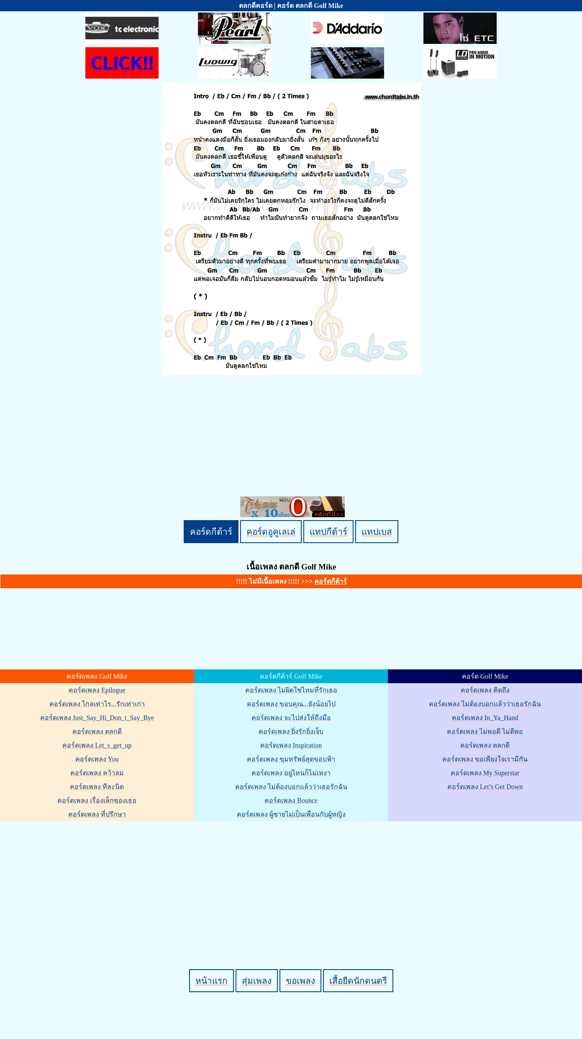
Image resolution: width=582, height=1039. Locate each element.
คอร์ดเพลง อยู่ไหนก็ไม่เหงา (291, 772)
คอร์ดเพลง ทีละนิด (97, 786)
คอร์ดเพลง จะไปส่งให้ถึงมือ (291, 717)
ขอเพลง (300, 980)
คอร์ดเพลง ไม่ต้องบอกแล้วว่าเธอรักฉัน (291, 786)
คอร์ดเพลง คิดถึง (485, 690)
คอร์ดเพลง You (97, 759)
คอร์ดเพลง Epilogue (97, 690)
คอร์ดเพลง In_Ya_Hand (485, 717)
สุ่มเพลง (257, 980)
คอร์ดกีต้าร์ (211, 531)
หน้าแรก (211, 980)
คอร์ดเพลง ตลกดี (97, 731)
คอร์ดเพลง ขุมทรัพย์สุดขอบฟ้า (291, 759)
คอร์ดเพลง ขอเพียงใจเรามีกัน (485, 759)
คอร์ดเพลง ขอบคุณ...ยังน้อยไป (291, 703)
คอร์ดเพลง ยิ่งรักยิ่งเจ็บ (291, 731)
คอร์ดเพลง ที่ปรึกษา (97, 814)
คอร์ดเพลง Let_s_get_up (96, 745)
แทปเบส (377, 531)
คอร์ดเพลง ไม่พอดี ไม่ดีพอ (485, 731)
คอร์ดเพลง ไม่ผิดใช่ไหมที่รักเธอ (291, 690)
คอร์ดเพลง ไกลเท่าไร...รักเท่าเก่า (97, 703)
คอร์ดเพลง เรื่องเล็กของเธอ (96, 800)
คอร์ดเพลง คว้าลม (97, 772)
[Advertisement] (292, 880)
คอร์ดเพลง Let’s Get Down (485, 786)
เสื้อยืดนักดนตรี (358, 980)
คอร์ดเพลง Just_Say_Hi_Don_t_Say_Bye (97, 717)
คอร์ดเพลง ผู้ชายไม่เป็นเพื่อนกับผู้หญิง (291, 814)
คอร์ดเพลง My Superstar (485, 772)
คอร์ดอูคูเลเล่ (270, 531)
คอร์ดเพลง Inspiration (291, 745)
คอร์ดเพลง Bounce (291, 800)
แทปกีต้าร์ (328, 531)
